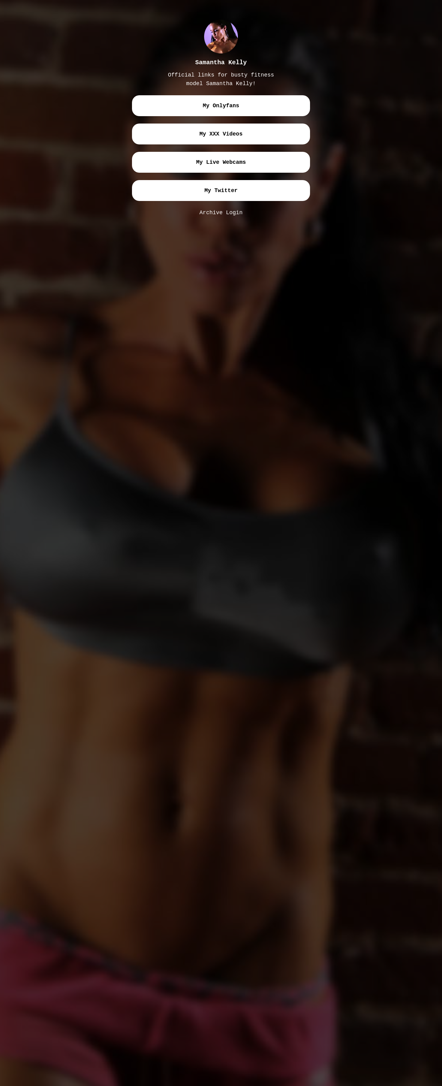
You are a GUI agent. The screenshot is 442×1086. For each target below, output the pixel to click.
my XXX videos (221, 134)
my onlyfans (221, 106)
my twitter (221, 190)
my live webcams (221, 162)
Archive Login (221, 213)
